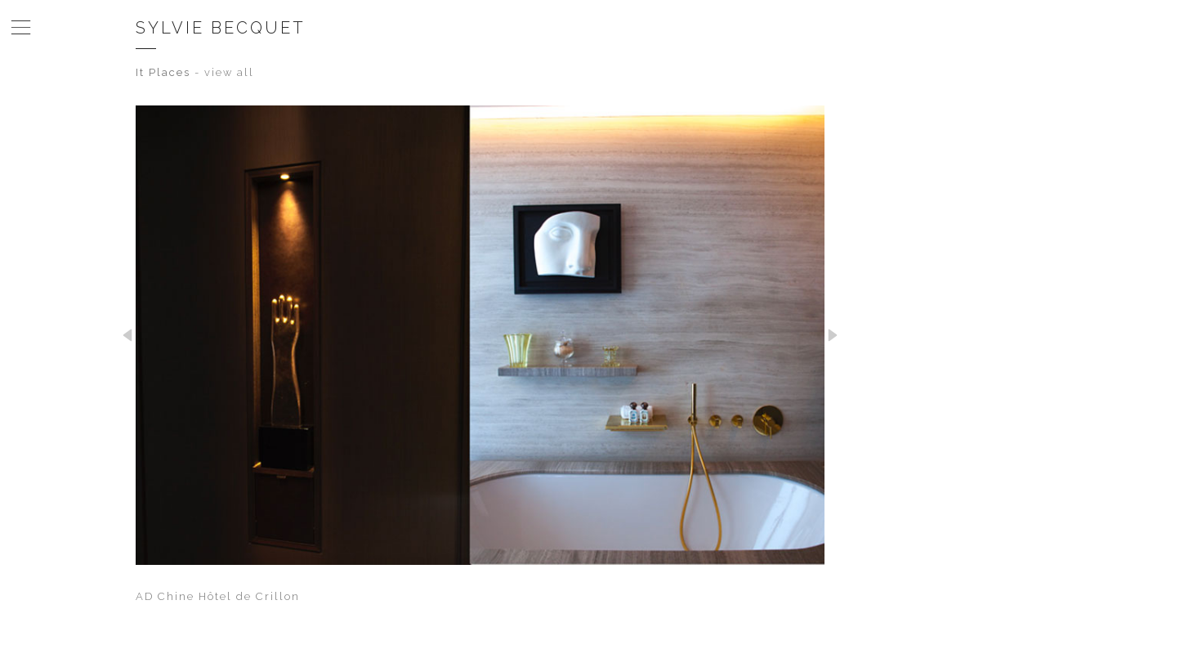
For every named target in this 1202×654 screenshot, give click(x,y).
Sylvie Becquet (221, 28)
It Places (163, 72)
